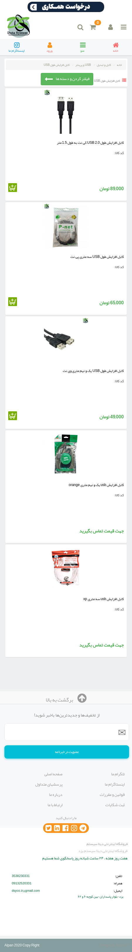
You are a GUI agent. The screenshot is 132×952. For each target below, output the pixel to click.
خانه (119, 65)
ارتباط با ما (55, 805)
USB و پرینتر (83, 65)
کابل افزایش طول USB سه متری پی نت (97, 256)
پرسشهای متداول (48, 784)
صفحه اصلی (53, 774)
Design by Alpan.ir (114, 945)
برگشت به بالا (66, 699)
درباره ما (55, 794)
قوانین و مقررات (112, 794)
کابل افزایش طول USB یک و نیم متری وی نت (93, 370)
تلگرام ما (118, 774)
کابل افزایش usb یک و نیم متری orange (96, 484)
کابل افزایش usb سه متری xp (103, 598)
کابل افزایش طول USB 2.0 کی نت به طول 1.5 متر (90, 142)
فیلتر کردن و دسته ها (67, 78)
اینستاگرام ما (115, 784)
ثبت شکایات (115, 805)
